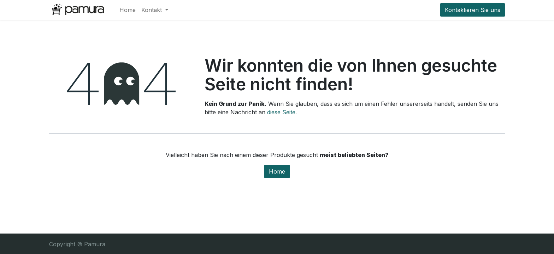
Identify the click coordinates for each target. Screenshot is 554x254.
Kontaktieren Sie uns (472, 9)
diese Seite (281, 112)
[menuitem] (127, 10)
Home (277, 171)
